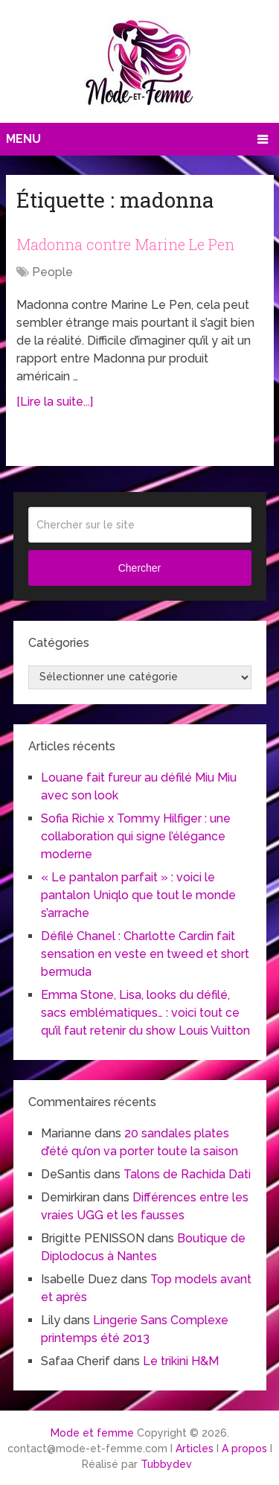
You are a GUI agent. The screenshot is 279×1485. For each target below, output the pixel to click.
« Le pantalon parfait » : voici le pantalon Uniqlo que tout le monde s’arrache (138, 895)
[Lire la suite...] (54, 402)
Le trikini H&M (181, 1361)
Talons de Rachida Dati (187, 1174)
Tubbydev (166, 1464)
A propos (244, 1448)
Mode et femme (92, 1433)
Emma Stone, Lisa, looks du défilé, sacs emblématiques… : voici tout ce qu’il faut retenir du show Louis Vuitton (145, 1013)
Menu (23, 139)
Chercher (139, 568)
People (52, 272)
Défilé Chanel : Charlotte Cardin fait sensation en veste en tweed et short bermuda (145, 954)
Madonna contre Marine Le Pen (125, 244)
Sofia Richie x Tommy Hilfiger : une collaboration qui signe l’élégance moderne (136, 836)
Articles (195, 1448)
